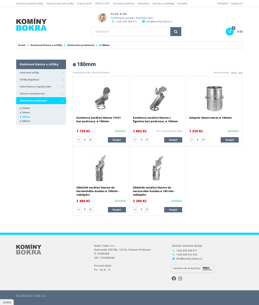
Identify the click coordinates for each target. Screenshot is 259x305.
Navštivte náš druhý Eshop (193, 269)
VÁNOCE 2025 (102, 3)
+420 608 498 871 (126, 21)
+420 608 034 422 (186, 254)
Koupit (117, 139)
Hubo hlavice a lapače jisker (36, 86)
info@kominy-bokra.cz (159, 21)
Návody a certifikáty (163, 3)
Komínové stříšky (29, 72)
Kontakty (182, 3)
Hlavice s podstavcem (32, 93)
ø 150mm (25, 108)
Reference (143, 3)
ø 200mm (25, 121)
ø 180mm (25, 116)
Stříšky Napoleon (29, 79)
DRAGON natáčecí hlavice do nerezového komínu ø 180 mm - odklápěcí (154, 191)
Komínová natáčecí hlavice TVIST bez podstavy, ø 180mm (98, 119)
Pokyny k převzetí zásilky (60, 3)
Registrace (237, 3)
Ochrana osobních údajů (29, 3)
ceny (240, 72)
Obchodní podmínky (124, 3)
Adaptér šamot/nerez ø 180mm (210, 117)
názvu (234, 72)
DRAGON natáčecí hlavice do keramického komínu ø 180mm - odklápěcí (97, 191)
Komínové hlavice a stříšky (46, 45)
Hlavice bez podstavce (80, 45)
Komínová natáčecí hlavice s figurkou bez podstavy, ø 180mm (155, 119)
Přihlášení (222, 3)
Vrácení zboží (84, 3)
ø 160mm (25, 112)
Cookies (7, 302)
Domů (21, 45)
